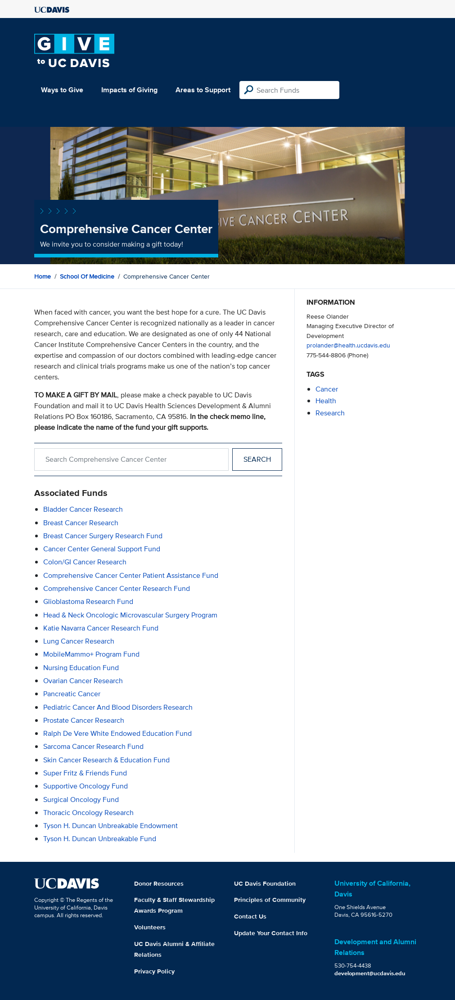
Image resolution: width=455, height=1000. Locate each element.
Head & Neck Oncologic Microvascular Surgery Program (130, 615)
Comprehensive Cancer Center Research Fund (116, 588)
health (325, 401)
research (330, 413)
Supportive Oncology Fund (85, 786)
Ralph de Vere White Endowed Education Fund (117, 733)
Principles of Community (270, 899)
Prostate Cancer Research (83, 720)
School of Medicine (87, 276)
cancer (326, 389)
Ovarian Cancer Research (83, 681)
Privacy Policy (154, 971)
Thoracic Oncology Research (88, 812)
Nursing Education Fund (81, 667)
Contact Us (250, 916)
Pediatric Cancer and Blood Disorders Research (118, 707)
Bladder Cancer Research (83, 509)
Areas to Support (203, 90)
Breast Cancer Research (80, 523)
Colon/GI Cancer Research (84, 562)
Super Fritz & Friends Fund (85, 773)
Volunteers (150, 927)
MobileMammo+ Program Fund (91, 654)
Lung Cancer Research (78, 641)
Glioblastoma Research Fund (88, 601)
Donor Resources (159, 883)
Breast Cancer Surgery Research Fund (102, 536)
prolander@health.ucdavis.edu (348, 345)
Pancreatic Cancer (71, 694)
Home (42, 276)
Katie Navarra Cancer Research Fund (100, 628)
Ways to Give (62, 90)
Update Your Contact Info (270, 932)
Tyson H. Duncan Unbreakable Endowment (110, 825)
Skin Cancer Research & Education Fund (106, 760)
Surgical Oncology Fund (81, 799)
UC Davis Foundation (265, 883)
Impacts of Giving (129, 90)
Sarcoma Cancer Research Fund (93, 746)
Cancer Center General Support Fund (101, 549)
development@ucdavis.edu (369, 973)
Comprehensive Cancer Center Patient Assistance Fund (130, 575)
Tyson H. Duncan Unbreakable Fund (99, 838)
